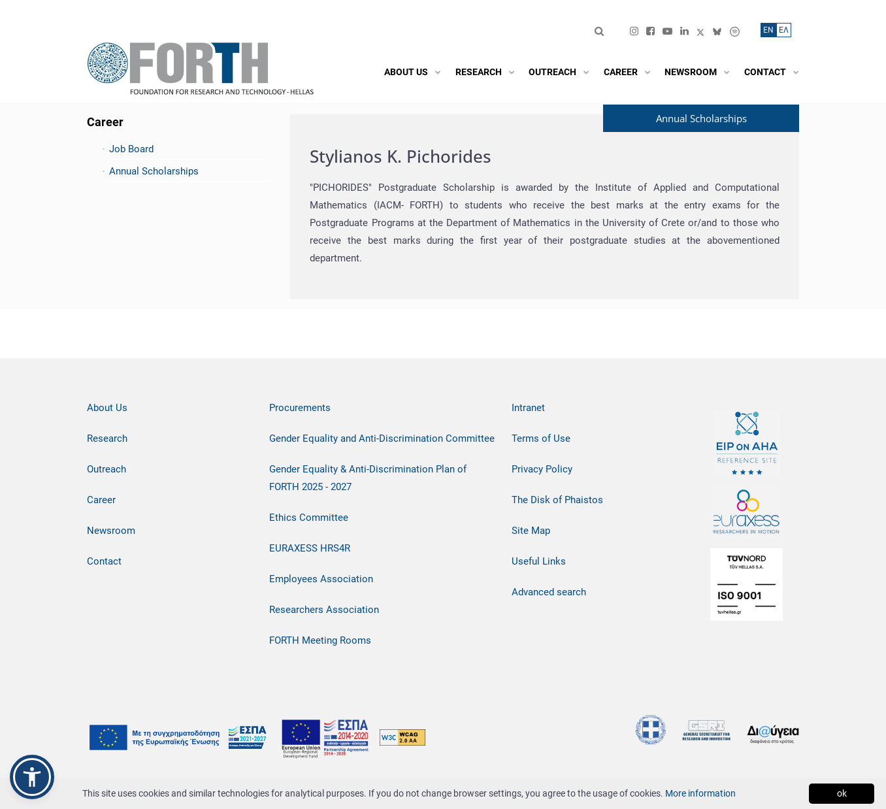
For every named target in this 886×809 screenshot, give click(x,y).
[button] (32, 777)
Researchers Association (324, 610)
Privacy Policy (542, 469)
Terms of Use (541, 438)
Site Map (531, 531)
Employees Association (321, 579)
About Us (107, 408)
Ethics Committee (308, 517)
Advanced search (549, 592)
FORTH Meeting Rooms (320, 640)
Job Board (131, 149)
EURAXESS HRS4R (309, 548)
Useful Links (539, 561)
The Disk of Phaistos (557, 500)
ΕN (768, 30)
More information (700, 793)
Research (107, 438)
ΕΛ (784, 30)
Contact (104, 561)
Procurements (300, 408)
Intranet (528, 408)
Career (101, 500)
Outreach (106, 469)
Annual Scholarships (154, 171)
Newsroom (111, 531)
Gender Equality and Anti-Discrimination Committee (382, 438)
